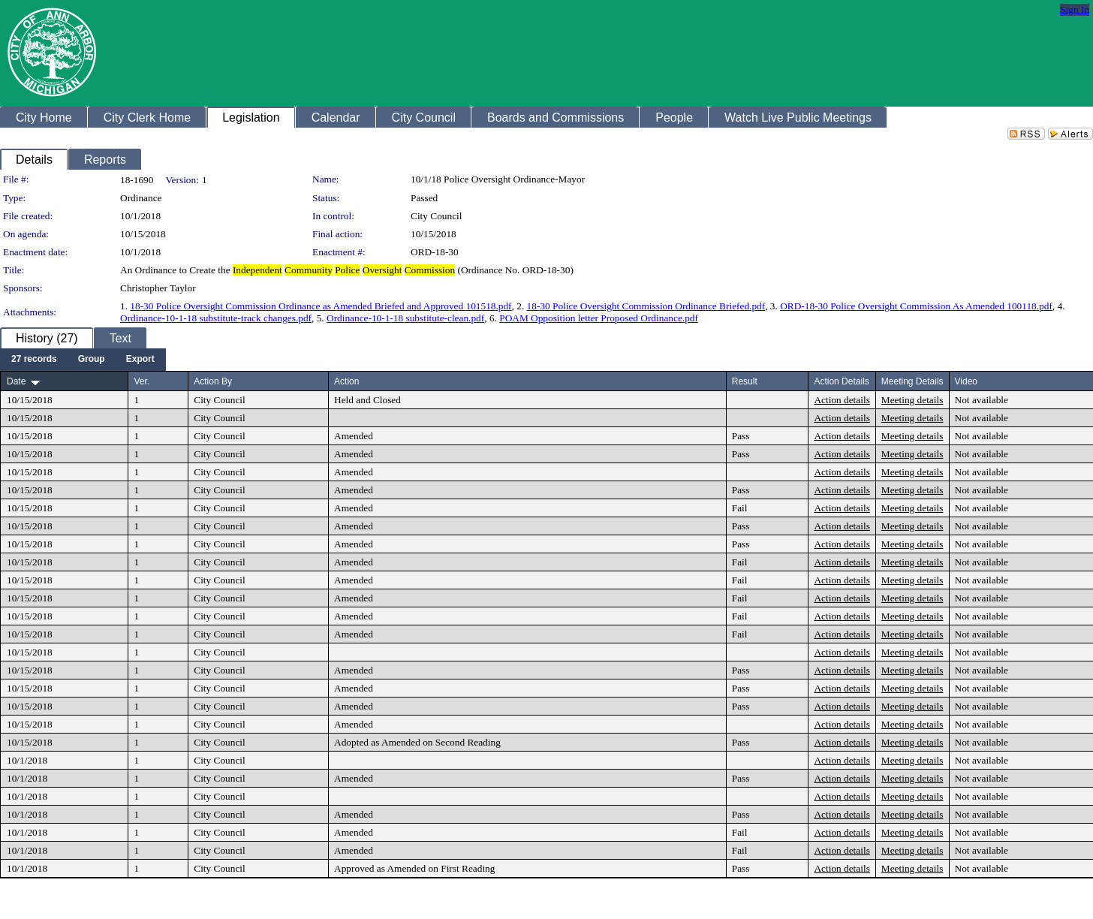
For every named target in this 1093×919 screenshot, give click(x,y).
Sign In (1074, 9)
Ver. (141, 381)
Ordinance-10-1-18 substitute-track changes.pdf (216, 318)
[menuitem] (34, 359)
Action (346, 381)
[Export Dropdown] (140, 360)
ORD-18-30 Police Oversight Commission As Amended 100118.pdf (916, 306)
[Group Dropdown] (91, 360)
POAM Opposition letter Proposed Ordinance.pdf (598, 318)
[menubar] (83, 359)
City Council (436, 215)
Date (16, 381)
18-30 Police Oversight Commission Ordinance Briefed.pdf (646, 306)
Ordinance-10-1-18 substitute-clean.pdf (405, 318)
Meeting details (912, 399)
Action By (213, 381)
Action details (841, 399)
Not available (981, 399)
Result (744, 381)
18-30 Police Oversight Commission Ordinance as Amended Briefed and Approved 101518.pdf (320, 306)
